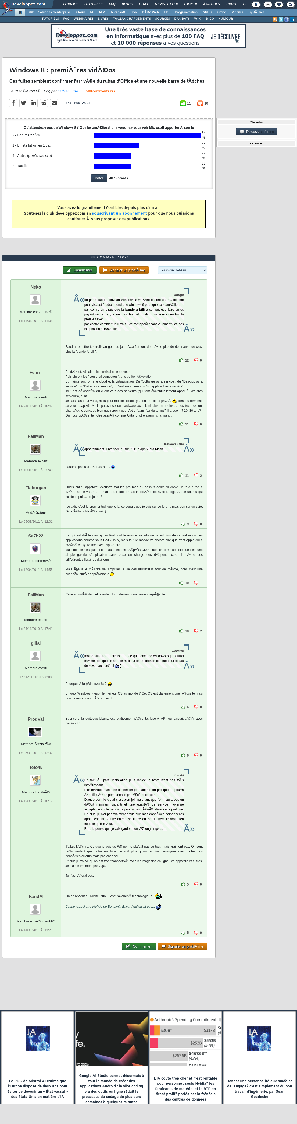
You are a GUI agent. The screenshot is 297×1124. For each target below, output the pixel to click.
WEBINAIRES (84, 19)
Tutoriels (93, 4)
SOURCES (162, 19)
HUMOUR (225, 19)
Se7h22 (35, 536)
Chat (143, 4)
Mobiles (237, 12)
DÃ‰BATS (182, 19)
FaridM (36, 896)
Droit (231, 4)
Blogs (127, 4)
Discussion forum (257, 132)
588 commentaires (100, 91)
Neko (36, 287)
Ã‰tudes (211, 4)
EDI (167, 12)
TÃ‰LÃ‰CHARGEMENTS (132, 19)
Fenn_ (36, 372)
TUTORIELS (50, 19)
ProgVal (36, 719)
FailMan (36, 436)
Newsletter (166, 4)
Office (221, 12)
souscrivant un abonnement (119, 213)
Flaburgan (36, 487)
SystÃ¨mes (256, 12)
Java (133, 12)
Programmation (186, 12)
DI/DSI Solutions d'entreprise (49, 12)
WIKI (198, 19)
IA (91, 12)
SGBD (207, 12)
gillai (36, 643)
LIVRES (103, 19)
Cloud (80, 12)
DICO (210, 19)
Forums (70, 4)
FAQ (112, 4)
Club (247, 4)
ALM (102, 12)
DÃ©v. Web (150, 12)
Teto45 (35, 767)
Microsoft (118, 12)
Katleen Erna (67, 91)
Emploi (190, 4)
